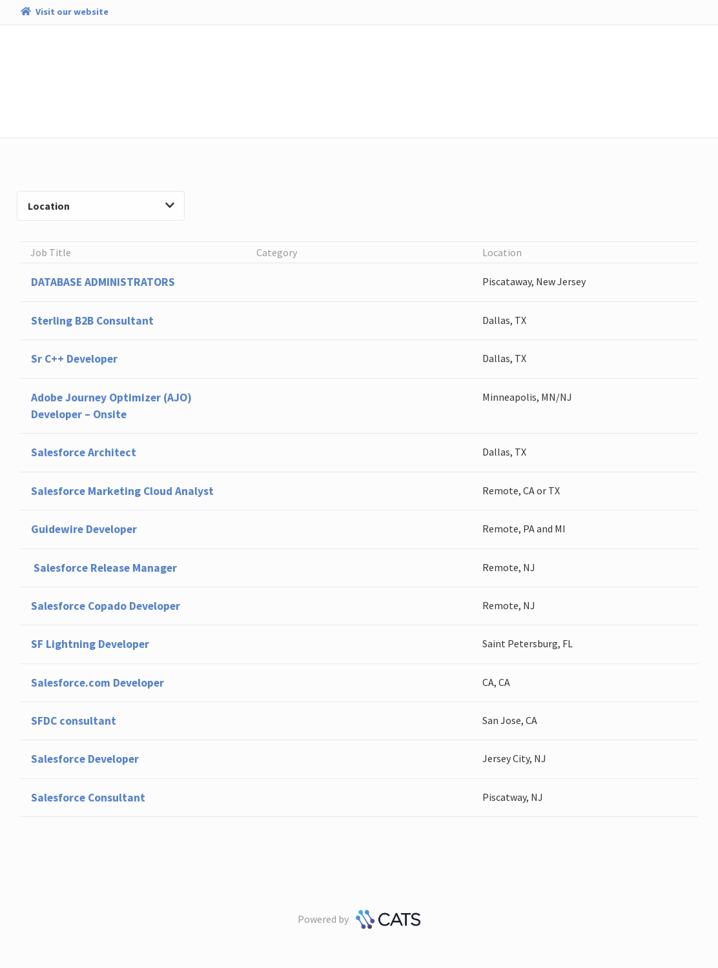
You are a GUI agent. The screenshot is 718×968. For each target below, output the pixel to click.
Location (101, 205)
